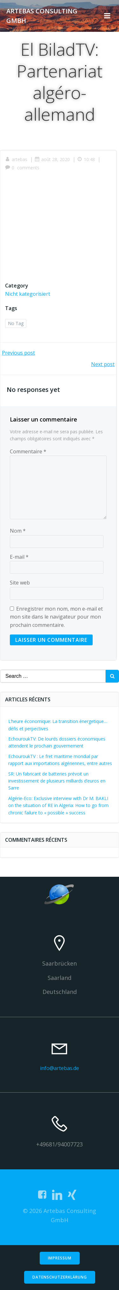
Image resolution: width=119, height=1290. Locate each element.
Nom (18, 530)
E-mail (19, 556)
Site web (20, 582)
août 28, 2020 (52, 159)
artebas (16, 159)
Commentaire (28, 451)
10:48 (86, 159)
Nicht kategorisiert (27, 293)
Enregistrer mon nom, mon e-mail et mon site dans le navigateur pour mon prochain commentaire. (56, 616)
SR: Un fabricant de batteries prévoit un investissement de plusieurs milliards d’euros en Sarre (56, 781)
